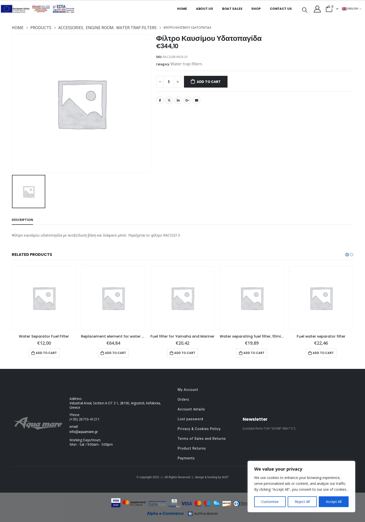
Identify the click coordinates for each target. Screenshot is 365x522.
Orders (183, 399)
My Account (188, 390)
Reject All (302, 501)
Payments (186, 458)
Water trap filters (186, 64)
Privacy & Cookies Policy (199, 429)
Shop (256, 8)
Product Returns (192, 448)
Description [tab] (22, 219)
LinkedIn (178, 100)
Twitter (169, 100)
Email (196, 100)
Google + (187, 100)
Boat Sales (232, 8)
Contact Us (281, 8)
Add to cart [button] (46, 353)
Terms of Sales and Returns (202, 439)
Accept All (334, 501)
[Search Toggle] (305, 9)
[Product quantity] (168, 82)
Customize (270, 501)
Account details (191, 409)
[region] (301, 486)
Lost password (190, 419)
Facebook (160, 100)
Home (182, 8)
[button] (347, 255)
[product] (44, 298)
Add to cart (209, 81)
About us (204, 8)
